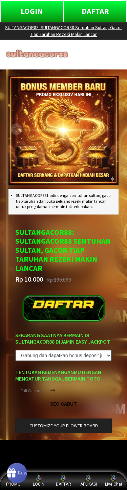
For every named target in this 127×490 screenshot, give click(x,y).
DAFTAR (95, 11)
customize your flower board (63, 426)
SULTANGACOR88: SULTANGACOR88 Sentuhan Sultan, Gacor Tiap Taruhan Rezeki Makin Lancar (63, 30)
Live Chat (113, 481)
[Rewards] (17, 473)
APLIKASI (88, 481)
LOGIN (32, 11)
